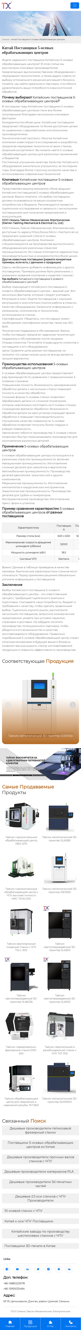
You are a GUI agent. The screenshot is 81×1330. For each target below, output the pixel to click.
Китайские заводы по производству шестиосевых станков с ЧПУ (40, 1233)
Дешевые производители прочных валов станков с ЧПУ (40, 1159)
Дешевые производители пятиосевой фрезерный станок (40, 1130)
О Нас (51, 1324)
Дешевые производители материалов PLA (39, 1171)
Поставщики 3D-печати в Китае (29, 1246)
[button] (73, 705)
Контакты (71, 1324)
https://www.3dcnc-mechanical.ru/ (55, 232)
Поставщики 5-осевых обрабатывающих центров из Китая (40, 1145)
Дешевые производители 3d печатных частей (40, 1184)
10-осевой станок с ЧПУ (23, 1211)
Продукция (30, 1324)
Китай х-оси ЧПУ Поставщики (28, 1221)
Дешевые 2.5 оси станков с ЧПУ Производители (40, 1198)
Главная (5, 39)
